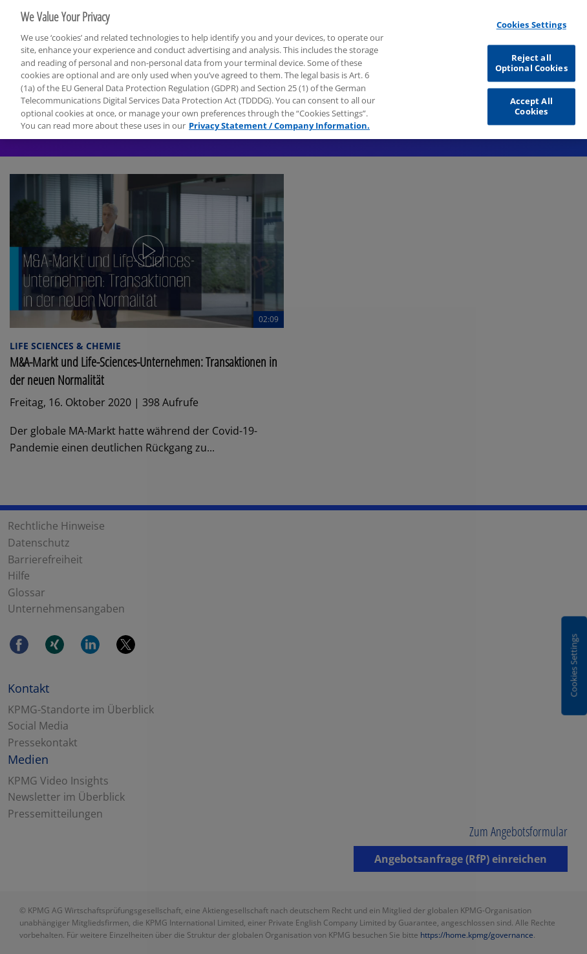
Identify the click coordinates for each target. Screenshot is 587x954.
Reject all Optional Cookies (531, 58)
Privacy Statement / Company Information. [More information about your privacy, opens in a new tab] (279, 120)
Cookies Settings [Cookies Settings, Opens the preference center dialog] (531, 20)
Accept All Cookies (531, 102)
